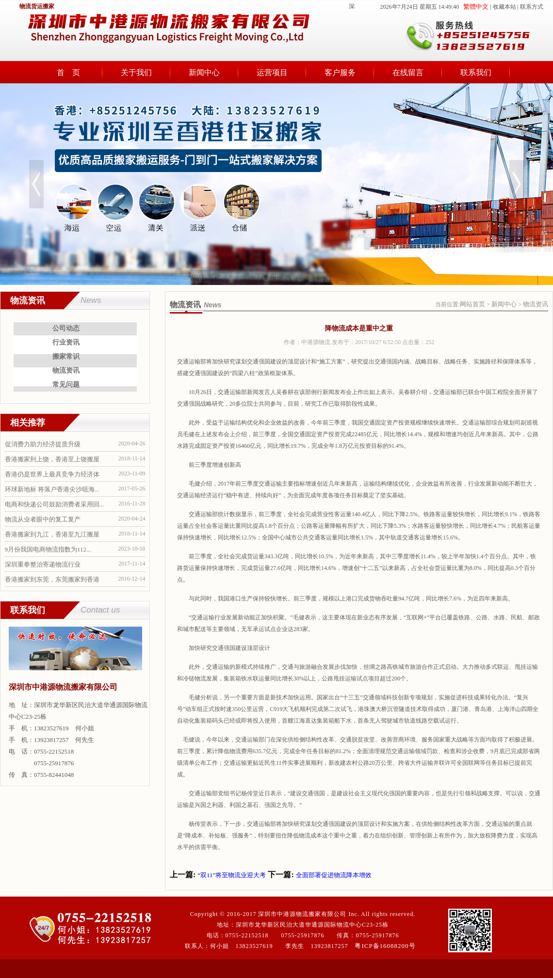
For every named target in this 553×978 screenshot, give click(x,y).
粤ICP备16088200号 (385, 945)
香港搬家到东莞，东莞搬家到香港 (52, 579)
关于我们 (136, 72)
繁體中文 (475, 6)
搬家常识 (66, 356)
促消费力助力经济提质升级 (43, 444)
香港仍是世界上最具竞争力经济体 (52, 474)
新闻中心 (204, 72)
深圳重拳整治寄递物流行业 (43, 564)
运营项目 (272, 72)
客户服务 (340, 72)
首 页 (68, 72)
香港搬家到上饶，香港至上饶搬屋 (52, 459)
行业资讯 (66, 342)
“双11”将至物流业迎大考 (231, 875)
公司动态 (66, 328)
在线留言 (407, 72)
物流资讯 (66, 370)
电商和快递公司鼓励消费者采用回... (54, 504)
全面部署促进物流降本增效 (334, 875)
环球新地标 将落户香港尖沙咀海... (52, 489)
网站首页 (472, 304)
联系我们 (475, 72)
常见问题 (66, 384)
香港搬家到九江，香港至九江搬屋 (52, 534)
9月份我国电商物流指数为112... (48, 549)
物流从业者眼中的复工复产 (43, 519)
